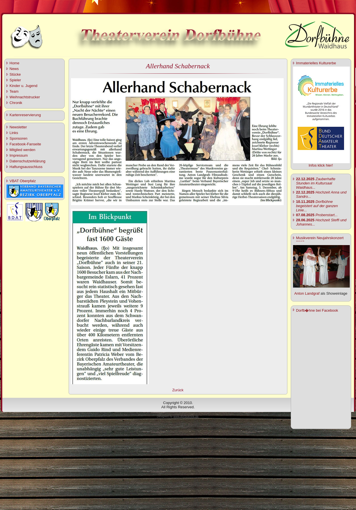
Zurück (178, 390)
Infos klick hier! (321, 165)
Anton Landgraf (306, 293)
